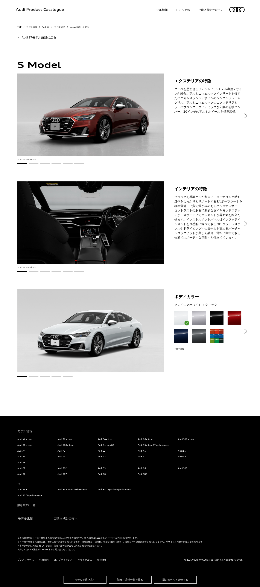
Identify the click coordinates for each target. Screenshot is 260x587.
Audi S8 (21, 462)
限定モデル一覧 (26, 505)
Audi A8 (182, 456)
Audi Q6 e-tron (145, 439)
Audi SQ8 (142, 474)
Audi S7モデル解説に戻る (39, 37)
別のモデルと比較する (175, 579)
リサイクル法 (85, 559)
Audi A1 (21, 450)
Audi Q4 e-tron (105, 439)
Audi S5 (182, 450)
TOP (19, 27)
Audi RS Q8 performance (29, 495)
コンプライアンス (63, 559)
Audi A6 (21, 456)
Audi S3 (101, 450)
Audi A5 (142, 450)
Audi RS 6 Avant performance (72, 489)
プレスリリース (25, 559)
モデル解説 (59, 27)
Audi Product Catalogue (40, 10)
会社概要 (101, 559)
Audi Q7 (21, 474)
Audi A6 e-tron (24, 439)
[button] (246, 115)
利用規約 (44, 559)
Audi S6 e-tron (65, 439)
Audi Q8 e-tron (24, 445)
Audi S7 (45, 27)
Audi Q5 (142, 468)
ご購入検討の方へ (210, 10)
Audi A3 (61, 450)
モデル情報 (160, 10)
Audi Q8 (102, 474)
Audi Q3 (102, 468)
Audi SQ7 (62, 474)
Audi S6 (61, 456)
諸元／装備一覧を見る (130, 579)
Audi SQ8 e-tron (65, 445)
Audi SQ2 (62, 468)
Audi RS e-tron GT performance (153, 445)
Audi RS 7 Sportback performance (114, 489)
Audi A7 (102, 456)
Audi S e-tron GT (106, 445)
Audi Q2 (21, 468)
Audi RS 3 (22, 489)
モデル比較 (182, 10)
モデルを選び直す (85, 579)
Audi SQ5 (182, 468)
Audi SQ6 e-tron (186, 439)
